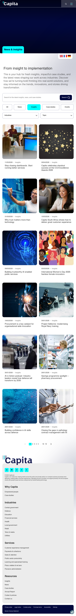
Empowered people (11, 492)
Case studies (50, 107)
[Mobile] (71, 4)
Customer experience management (17, 548)
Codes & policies (10, 595)
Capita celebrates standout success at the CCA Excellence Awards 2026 (55, 168)
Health (7, 521)
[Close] (66, 4)
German (69, 56)
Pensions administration (13, 569)
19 (46, 444)
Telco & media (10, 532)
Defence (8, 511)
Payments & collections (13, 551)
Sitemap (55, 607)
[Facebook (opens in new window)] (21, 470)
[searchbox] (30, 97)
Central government (11, 507)
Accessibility (47, 607)
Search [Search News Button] (64, 97)
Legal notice (17, 607)
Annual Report (10, 592)
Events (67, 107)
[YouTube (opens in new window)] (11, 470)
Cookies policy (27, 607)
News (20, 107)
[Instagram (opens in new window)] (16, 470)
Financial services (11, 518)
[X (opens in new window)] (26, 470)
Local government (11, 525)
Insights (34, 107)
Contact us (8, 599)
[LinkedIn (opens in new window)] (7, 470)
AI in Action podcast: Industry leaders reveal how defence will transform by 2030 (18, 378)
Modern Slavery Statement (12, 611)
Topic (44, 115)
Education (8, 514)
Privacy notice (8, 607)
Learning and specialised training (16, 562)
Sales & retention (11, 555)
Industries (8, 115)
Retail (7, 529)
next (51, 444)
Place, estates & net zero (13, 565)
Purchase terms (37, 607)
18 (43, 444)
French (65, 56)
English (61, 56)
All (7, 107)
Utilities (7, 536)
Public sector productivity (13, 558)
